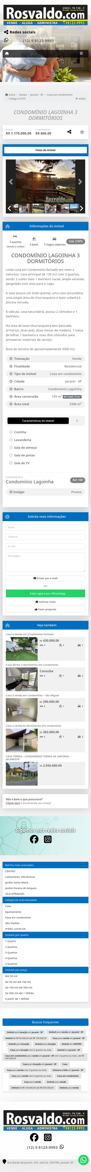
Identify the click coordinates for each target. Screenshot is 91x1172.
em (71, 1044)
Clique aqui (13, 803)
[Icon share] (34, 839)
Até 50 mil (11, 976)
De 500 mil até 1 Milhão (19, 993)
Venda (23, 94)
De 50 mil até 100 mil (18, 981)
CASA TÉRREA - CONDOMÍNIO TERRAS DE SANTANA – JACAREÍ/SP (38, 758)
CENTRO (10, 871)
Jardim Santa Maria (16, 882)
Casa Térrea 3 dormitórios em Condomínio (32, 664)
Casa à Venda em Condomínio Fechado (30, 634)
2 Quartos (11, 946)
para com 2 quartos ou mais (30, 1050)
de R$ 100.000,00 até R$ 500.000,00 (32, 1087)
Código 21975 (17, 98)
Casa (8, 906)
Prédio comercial (15, 928)
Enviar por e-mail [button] (45, 578)
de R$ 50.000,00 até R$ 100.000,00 (26, 1038)
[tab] (16, 150)
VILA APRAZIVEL (14, 893)
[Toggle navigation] (81, 53)
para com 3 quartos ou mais (27, 1070)
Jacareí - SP (36, 94)
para (19, 1044)
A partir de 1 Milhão (17, 998)
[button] (12, 182)
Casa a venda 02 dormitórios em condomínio (33, 725)
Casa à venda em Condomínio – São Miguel (32, 695)
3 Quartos (11, 952)
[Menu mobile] (7, 53)
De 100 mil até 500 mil (18, 987)
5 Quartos (11, 963)
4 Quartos (11, 958)
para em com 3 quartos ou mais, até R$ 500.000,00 (44, 1057)
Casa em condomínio (60, 94)
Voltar (81, 98)
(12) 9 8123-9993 (38, 40)
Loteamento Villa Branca (20, 876)
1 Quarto (10, 941)
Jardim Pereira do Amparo (21, 888)
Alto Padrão (12, 923)
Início (10, 94)
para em (25, 1032)
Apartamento (13, 911)
